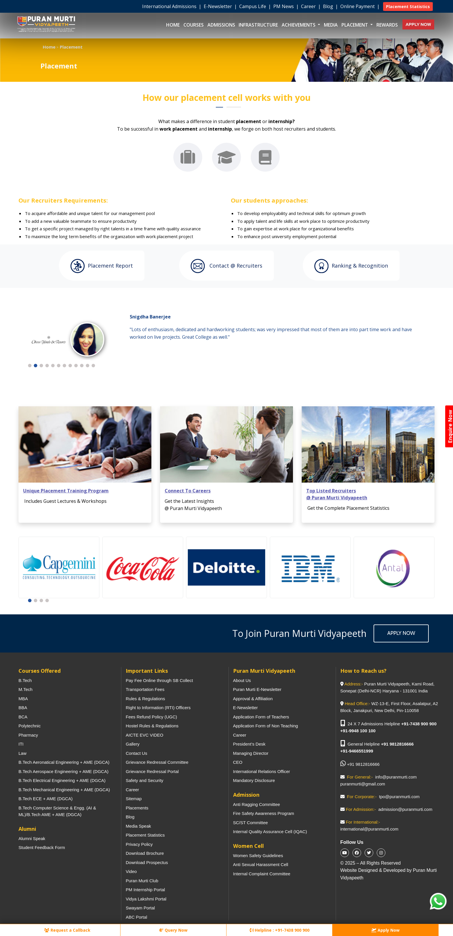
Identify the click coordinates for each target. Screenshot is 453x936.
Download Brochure (145, 853)
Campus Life (253, 6)
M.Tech (25, 689)
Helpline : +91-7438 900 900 (279, 930)
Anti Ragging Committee (256, 804)
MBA (23, 698)
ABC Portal (136, 917)
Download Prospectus (147, 862)
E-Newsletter (218, 6)
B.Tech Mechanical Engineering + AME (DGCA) (64, 789)
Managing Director (251, 753)
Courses (193, 25)
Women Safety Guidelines (258, 855)
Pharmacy (28, 735)
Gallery (133, 744)
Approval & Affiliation (253, 698)
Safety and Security (144, 780)
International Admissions (170, 6)
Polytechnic (29, 725)
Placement (355, 25)
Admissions (221, 25)
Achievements (299, 25)
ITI (21, 744)
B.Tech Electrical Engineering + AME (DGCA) (61, 780)
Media (331, 25)
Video (131, 871)
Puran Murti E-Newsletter (257, 689)
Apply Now (401, 633)
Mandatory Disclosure (254, 780)
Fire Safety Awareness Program (263, 813)
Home (173, 25)
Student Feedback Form (41, 847)
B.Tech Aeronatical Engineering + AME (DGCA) (63, 762)
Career (309, 6)
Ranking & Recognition (351, 266)
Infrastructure (258, 25)
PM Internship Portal (145, 889)
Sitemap (134, 798)
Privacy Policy (139, 844)
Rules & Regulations (145, 698)
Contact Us (136, 753)
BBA (22, 707)
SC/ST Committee (250, 822)
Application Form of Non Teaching (265, 725)
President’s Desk (249, 744)
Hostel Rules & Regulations (152, 725)
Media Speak (138, 826)
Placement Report (101, 266)
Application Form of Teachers (261, 716)
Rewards (387, 25)
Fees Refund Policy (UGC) (151, 716)
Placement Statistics (145, 835)
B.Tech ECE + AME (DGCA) (45, 798)
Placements (137, 807)
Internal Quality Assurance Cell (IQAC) (270, 831)
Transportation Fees (145, 689)
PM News (284, 6)
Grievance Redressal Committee (157, 762)
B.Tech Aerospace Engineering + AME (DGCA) (63, 771)
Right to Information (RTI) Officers (158, 707)
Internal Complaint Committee (261, 873)
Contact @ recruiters (226, 266)
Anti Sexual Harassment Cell (260, 864)
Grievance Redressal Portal (152, 771)
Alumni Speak (31, 838)
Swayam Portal (140, 907)
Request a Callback (67, 930)
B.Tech (25, 680)
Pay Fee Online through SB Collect (159, 680)
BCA (22, 716)
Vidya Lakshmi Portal (146, 898)
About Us (242, 680)
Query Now (173, 930)
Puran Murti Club (142, 880)
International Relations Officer (261, 771)
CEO (238, 762)
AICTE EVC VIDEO (144, 735)
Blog (328, 6)
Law (22, 753)
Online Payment (358, 6)
